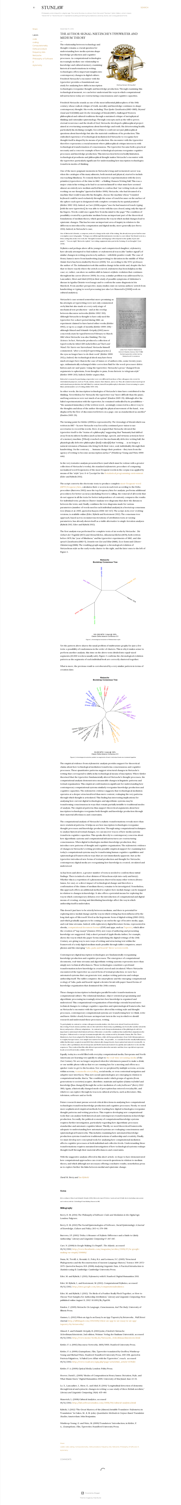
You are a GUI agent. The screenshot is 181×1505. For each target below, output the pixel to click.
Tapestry (128, 927)
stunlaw (52, 7)
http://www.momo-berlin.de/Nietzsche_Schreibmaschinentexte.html (106, 1337)
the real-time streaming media (121, 1057)
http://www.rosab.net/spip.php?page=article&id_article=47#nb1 (103, 1361)
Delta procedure (40, 49)
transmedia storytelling (86, 1071)
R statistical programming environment (124, 473)
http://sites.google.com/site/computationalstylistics (98, 1286)
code (35, 39)
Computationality (40, 45)
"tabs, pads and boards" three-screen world (106, 948)
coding (36, 42)
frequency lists (39, 52)
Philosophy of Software (43, 59)
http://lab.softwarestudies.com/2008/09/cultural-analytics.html (104, 1402)
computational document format (84, 927)
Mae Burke (97, 1498)
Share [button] (35, 29)
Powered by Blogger (90, 1493)
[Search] (144, 8)
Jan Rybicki (84, 1177)
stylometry (37, 65)
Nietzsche (37, 55)
